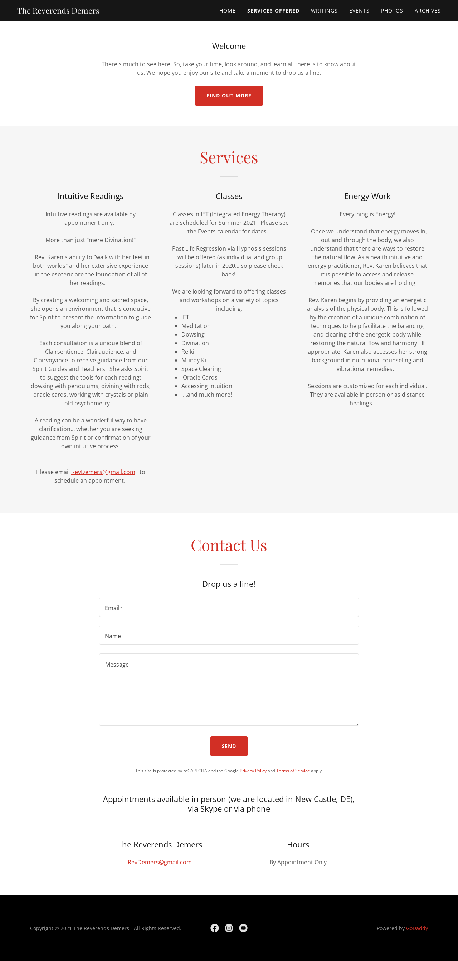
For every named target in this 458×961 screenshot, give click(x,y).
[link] (58, 11)
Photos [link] (392, 10)
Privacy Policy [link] (253, 771)
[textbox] (229, 607)
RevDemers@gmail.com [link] (160, 862)
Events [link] (359, 10)
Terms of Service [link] (293, 771)
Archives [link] (428, 10)
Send (229, 746)
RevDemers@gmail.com (103, 472)
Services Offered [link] (273, 10)
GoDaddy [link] (417, 928)
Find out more (229, 95)
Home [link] (227, 10)
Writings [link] (324, 10)
